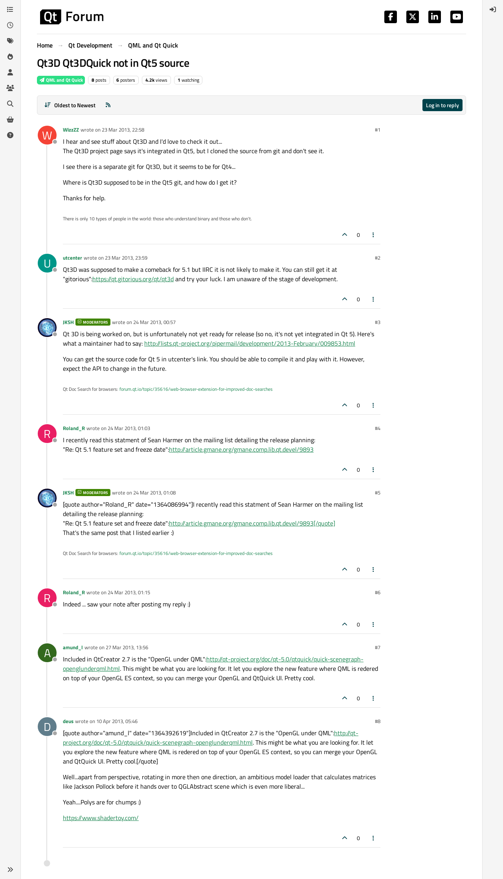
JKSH (68, 322)
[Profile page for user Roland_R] (47, 433)
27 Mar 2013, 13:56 (127, 647)
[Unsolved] (10, 135)
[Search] (10, 103)
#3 (377, 322)
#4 (377, 428)
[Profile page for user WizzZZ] (47, 135)
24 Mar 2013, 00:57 (154, 322)
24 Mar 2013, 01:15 (129, 592)
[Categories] (10, 9)
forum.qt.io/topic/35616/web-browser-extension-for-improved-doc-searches (196, 389)
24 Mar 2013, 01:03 (129, 428)
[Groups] (10, 88)
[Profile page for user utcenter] (47, 263)
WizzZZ (71, 130)
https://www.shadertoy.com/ (101, 817)
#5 (377, 492)
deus (68, 721)
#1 (377, 130)
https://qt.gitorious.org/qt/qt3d (133, 279)
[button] (10, 869)
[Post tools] (374, 235)
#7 (377, 647)
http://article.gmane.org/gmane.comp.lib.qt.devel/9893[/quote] (252, 523)
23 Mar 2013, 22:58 (123, 130)
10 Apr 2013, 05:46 (117, 721)
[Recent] (10, 25)
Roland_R (74, 428)
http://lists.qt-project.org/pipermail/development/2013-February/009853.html (249, 343)
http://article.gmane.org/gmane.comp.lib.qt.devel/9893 (241, 449)
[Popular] (10, 56)
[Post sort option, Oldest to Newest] (69, 105)
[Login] (493, 9)
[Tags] (10, 41)
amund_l (73, 647)
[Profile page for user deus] (47, 726)
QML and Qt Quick (61, 80)
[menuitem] (493, 9)
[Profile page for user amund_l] (47, 652)
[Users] (10, 72)
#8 (377, 721)
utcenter (72, 258)
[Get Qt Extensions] (10, 119)
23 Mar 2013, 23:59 (126, 258)
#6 (377, 592)
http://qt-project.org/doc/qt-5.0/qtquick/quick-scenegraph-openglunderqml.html (210, 737)
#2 (377, 258)
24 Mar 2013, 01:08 (154, 492)
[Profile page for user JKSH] (47, 327)
